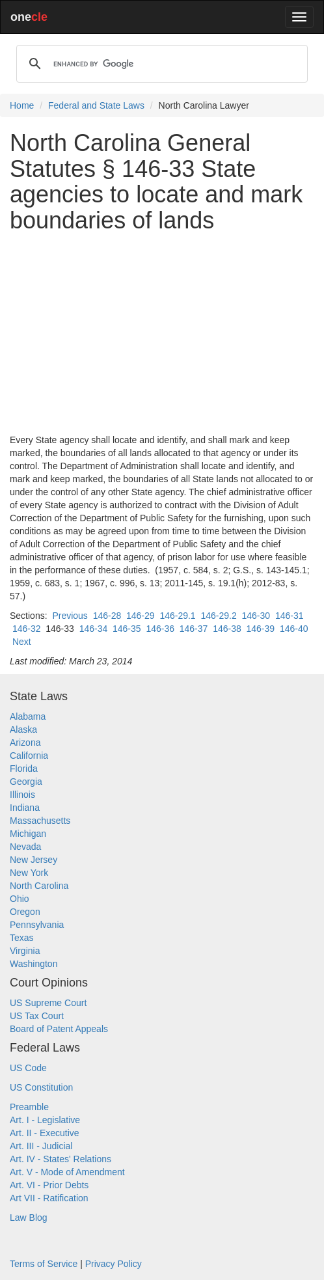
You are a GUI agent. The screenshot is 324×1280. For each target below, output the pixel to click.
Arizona (25, 742)
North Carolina (39, 885)
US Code (28, 1068)
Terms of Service (43, 1264)
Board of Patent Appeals (59, 1029)
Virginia (25, 951)
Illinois (22, 794)
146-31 (289, 615)
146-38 (227, 628)
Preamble (29, 1107)
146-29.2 (218, 615)
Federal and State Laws (96, 105)
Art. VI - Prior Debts (49, 1185)
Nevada (25, 846)
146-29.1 (177, 615)
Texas (22, 938)
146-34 (93, 628)
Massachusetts (40, 820)
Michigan (28, 833)
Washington (33, 964)
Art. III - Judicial (41, 1146)
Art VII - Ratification (49, 1198)
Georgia (26, 781)
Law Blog (28, 1217)
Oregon (25, 911)
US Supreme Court (48, 1003)
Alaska (23, 729)
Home (22, 105)
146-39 (261, 628)
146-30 (256, 615)
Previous (69, 615)
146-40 (294, 628)
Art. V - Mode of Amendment (67, 1172)
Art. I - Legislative (45, 1120)
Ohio (19, 898)
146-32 (26, 628)
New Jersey (33, 859)
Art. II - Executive (44, 1133)
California (29, 755)
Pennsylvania (37, 924)
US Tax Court (37, 1016)
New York (29, 872)
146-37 (194, 628)
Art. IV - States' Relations (60, 1159)
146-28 (107, 615)
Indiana (25, 807)
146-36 (160, 628)
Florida (24, 768)
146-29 (140, 615)
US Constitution (41, 1087)
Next (21, 641)
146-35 (127, 628)
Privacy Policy (113, 1264)
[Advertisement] (162, 333)
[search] (160, 64)
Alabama (28, 716)
